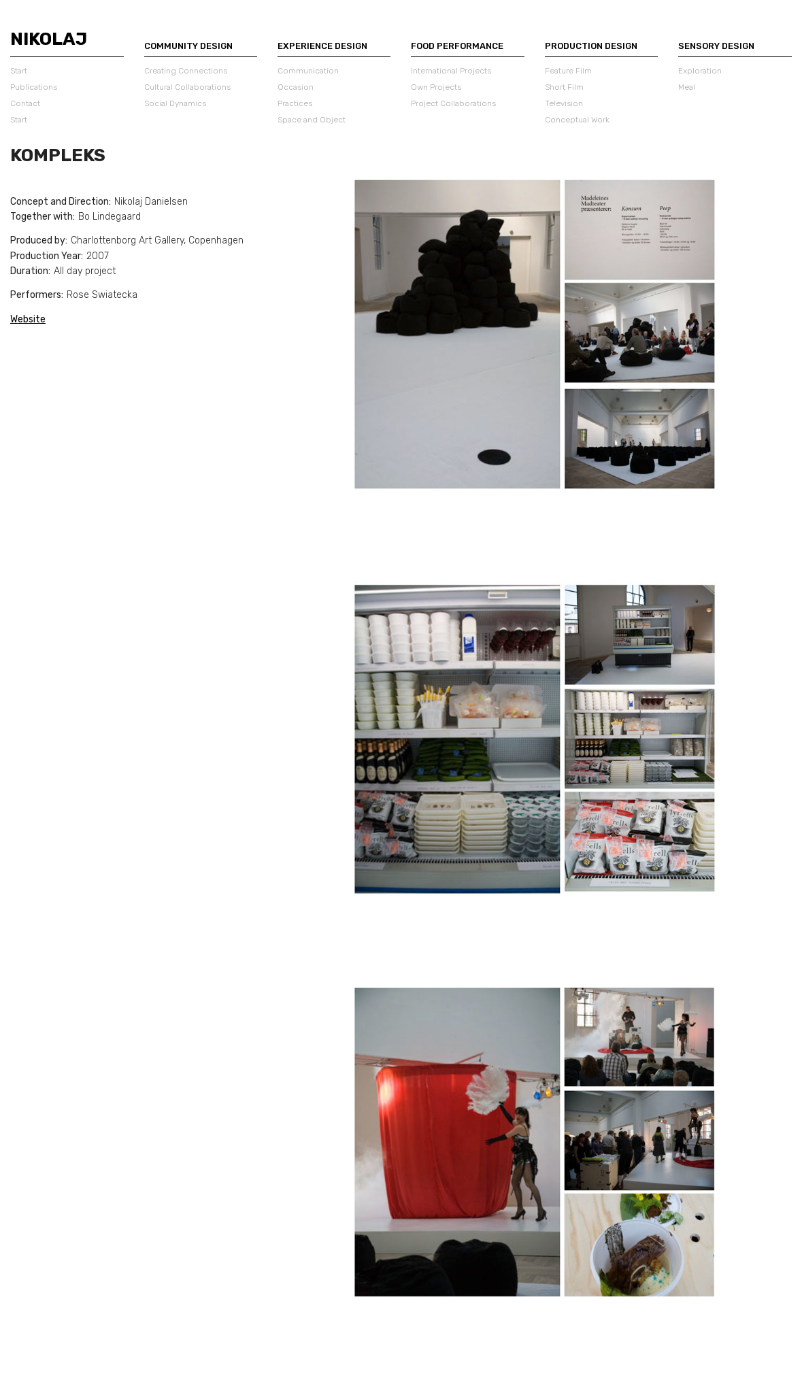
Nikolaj (48, 39)
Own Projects (436, 87)
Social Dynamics (175, 103)
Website (28, 319)
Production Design (591, 46)
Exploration (700, 70)
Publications (33, 87)
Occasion (296, 87)
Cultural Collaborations (187, 87)
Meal (686, 87)
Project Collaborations (453, 103)
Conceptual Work (577, 119)
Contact (25, 103)
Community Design (188, 46)
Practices (295, 103)
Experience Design (322, 46)
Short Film (564, 87)
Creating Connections (185, 70)
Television (564, 103)
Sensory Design (716, 46)
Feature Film (568, 70)
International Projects (451, 70)
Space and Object (312, 119)
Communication (308, 70)
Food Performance (457, 46)
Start (18, 70)
